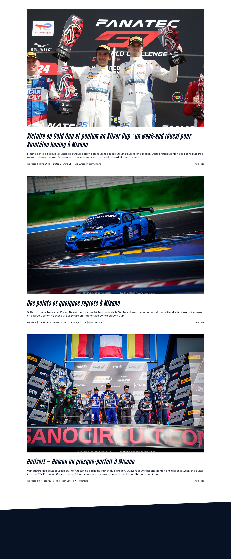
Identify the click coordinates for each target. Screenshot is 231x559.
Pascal (33, 164)
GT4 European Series (62, 481)
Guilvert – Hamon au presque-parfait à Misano (81, 461)
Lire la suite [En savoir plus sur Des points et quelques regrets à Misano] (198, 322)
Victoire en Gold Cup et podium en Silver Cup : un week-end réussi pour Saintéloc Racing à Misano (109, 139)
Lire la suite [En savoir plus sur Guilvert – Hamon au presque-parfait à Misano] (198, 481)
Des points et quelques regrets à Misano (73, 302)
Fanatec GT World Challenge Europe (68, 164)
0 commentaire (94, 164)
